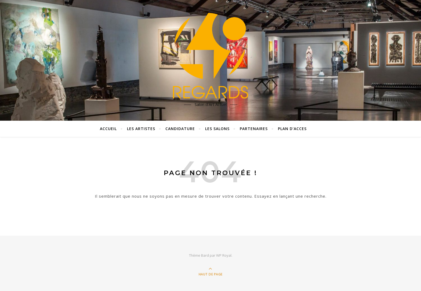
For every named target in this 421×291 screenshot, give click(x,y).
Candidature (180, 128)
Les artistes (141, 128)
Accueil (108, 128)
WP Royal (223, 255)
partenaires (254, 128)
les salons (217, 128)
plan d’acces (292, 128)
